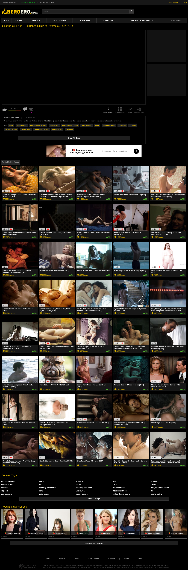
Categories (84, 20)
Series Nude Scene (41, 129)
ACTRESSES (107, 20)
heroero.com (32, 565)
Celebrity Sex (57, 129)
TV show (133, 125)
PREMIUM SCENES (28, 2)
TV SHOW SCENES (9, 2)
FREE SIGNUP (173, 2)
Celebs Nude (26, 129)
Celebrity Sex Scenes (38, 125)
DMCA (139, 559)
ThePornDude (176, 20)
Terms (126, 559)
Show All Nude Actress (94, 543)
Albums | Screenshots (142, 20)
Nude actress (86, 125)
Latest (19, 20)
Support (111, 559)
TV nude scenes (11, 129)
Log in (76, 559)
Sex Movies (54, 125)
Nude (97, 125)
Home (6, 20)
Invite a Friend (93, 559)
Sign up (62, 559)
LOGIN (185, 2)
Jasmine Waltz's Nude (47, 2)
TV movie (122, 125)
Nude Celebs (21, 125)
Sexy (11, 125)
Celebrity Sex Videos (70, 125)
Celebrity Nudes (109, 125)
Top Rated (36, 20)
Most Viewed (60, 20)
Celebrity (69, 129)
